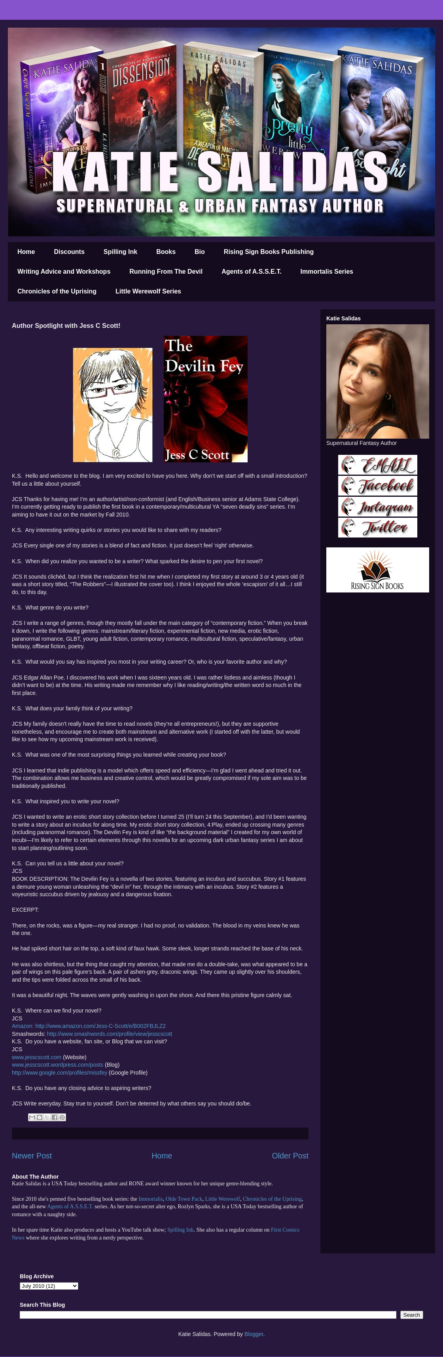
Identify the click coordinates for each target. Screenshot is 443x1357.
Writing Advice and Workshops (63, 271)
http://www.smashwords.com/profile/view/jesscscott (109, 1034)
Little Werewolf (222, 1199)
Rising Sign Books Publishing (269, 251)
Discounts (69, 251)
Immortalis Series (327, 271)
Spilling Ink (120, 251)
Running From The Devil (166, 271)
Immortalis (150, 1199)
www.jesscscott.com (36, 1057)
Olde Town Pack (184, 1199)
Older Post (290, 1155)
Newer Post (32, 1155)
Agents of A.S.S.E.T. (251, 271)
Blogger (253, 1334)
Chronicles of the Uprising (57, 291)
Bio (200, 251)
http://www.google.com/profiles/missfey (59, 1072)
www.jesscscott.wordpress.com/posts (57, 1065)
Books (166, 251)
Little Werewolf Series (148, 291)
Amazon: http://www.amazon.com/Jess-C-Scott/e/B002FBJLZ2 (89, 1026)
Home (26, 251)
